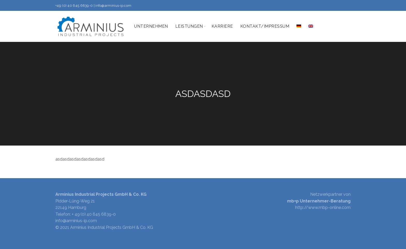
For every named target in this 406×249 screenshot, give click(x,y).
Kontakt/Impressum (264, 26)
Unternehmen (151, 26)
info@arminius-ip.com (113, 5)
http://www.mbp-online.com (323, 207)
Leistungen (189, 26)
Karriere (222, 26)
